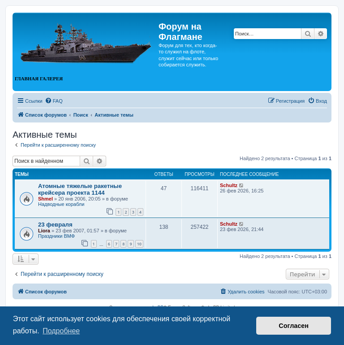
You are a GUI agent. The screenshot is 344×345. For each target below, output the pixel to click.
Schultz (228, 185)
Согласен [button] (294, 325)
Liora (44, 230)
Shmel (45, 198)
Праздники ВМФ (56, 236)
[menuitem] (54, 101)
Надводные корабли (61, 204)
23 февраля (55, 224)
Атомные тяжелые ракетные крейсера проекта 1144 (80, 189)
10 (139, 244)
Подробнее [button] (61, 331)
